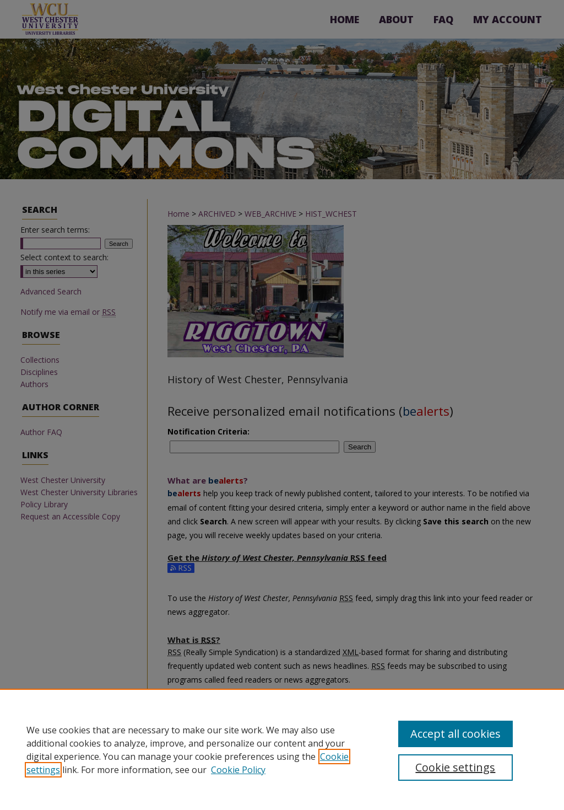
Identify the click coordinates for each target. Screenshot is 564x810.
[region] (282, 749)
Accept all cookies (455, 733)
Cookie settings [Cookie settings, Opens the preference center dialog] (455, 767)
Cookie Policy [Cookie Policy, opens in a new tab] (238, 770)
